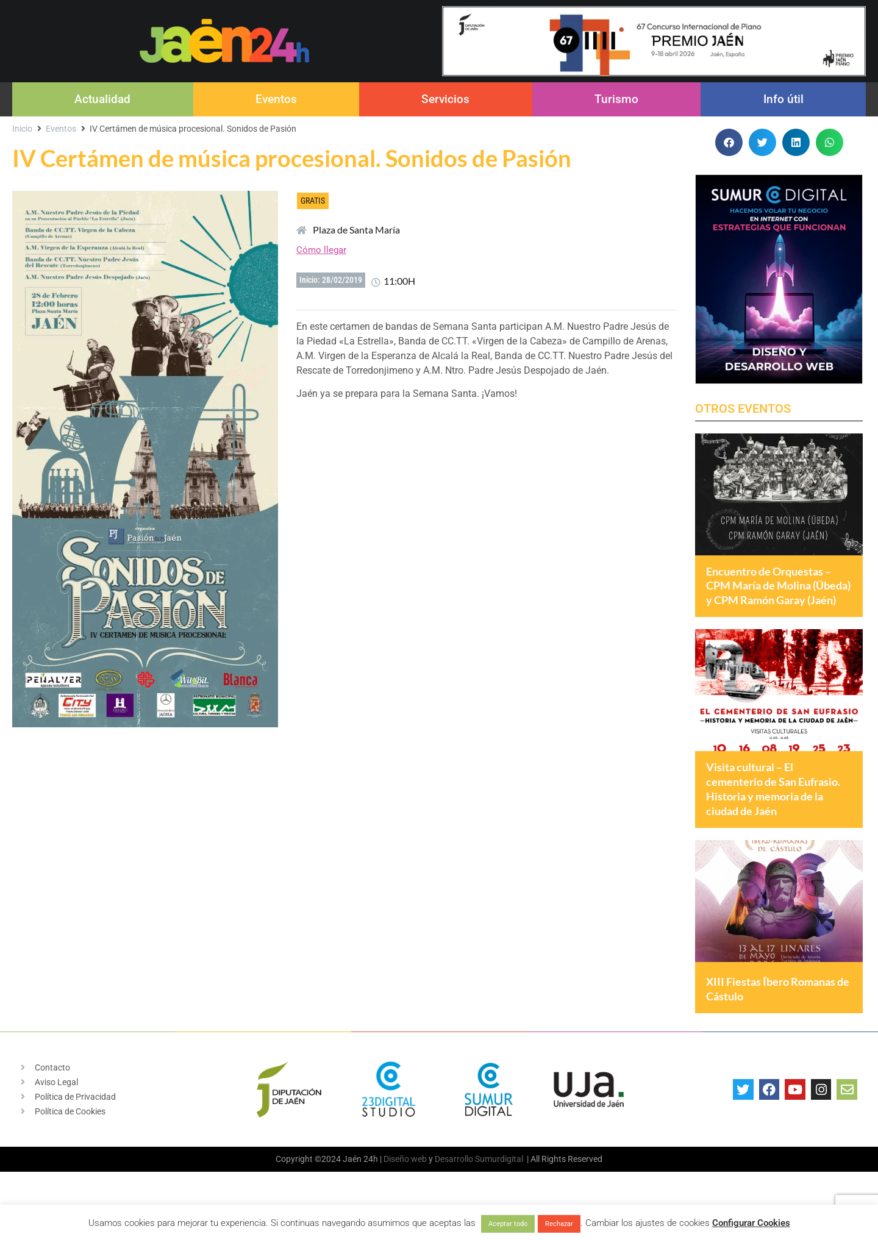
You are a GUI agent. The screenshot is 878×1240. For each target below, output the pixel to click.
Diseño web (405, 1189)
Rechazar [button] (559, 1224)
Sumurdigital (499, 1189)
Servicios (445, 99)
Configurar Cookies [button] (751, 1222)
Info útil (783, 99)
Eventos (276, 99)
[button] (729, 142)
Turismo (616, 99)
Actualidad (102, 99)
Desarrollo (454, 1189)
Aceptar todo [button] (507, 1224)
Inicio (22, 129)
